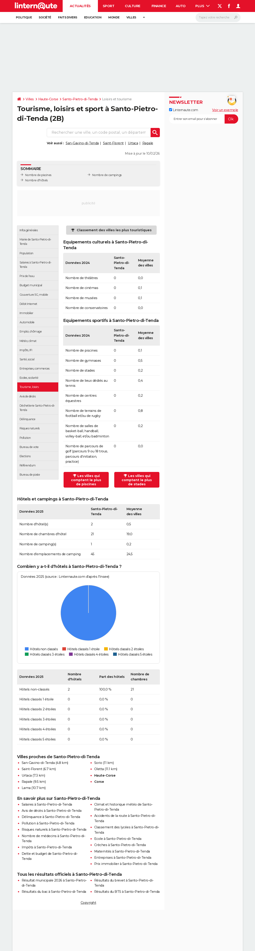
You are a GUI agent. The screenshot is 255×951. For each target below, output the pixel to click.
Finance (159, 6)
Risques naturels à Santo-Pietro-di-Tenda (54, 829)
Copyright (88, 903)
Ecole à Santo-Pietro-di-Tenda (117, 839)
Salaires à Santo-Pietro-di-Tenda (47, 804)
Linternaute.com (183, 110)
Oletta (99, 769)
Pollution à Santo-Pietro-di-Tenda (48, 823)
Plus (202, 6)
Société (45, 17)
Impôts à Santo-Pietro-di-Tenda (47, 847)
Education (93, 17)
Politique (24, 17)
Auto (181, 6)
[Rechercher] (218, 17)
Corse (99, 782)
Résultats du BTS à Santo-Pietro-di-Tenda (127, 892)
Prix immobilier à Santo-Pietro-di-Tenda (126, 864)
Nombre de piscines (38, 175)
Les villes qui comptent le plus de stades (137, 480)
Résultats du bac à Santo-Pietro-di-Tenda (54, 892)
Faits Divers (67, 17)
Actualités (80, 6)
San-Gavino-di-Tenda (82, 143)
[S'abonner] (203, 119)
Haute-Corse (48, 99)
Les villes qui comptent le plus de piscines (86, 480)
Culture (132, 6)
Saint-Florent (113, 143)
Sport (108, 6)
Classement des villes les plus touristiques (114, 230)
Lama (26, 788)
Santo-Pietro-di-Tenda (80, 99)
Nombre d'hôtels (36, 180)
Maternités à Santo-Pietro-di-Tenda (122, 851)
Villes (131, 17)
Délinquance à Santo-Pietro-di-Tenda (51, 817)
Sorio (98, 763)
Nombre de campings (107, 175)
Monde (114, 17)
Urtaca (133, 143)
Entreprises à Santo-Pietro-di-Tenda (122, 858)
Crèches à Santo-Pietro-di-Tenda (120, 845)
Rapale (147, 143)
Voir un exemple (225, 110)
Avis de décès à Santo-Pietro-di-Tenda (52, 811)
